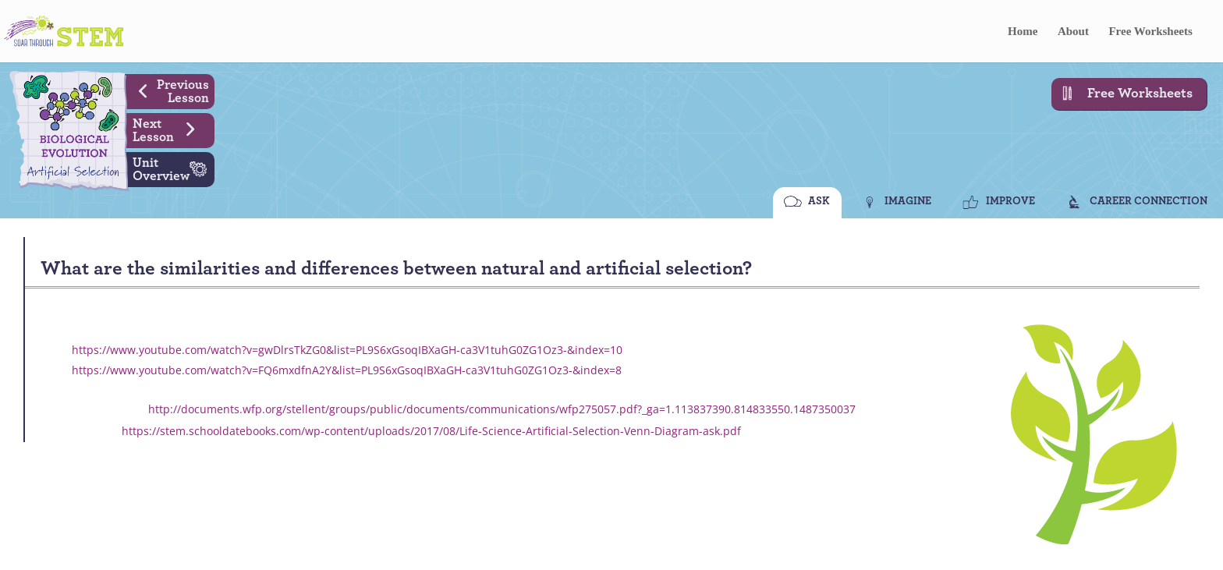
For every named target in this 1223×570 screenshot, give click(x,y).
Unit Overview (173, 167)
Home (1022, 31)
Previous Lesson (168, 89)
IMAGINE (907, 201)
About (1073, 31)
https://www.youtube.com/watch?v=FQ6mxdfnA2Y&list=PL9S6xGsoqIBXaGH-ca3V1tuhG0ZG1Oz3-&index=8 (347, 370)
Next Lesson (170, 128)
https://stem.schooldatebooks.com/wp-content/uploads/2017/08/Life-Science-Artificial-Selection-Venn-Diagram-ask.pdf (431, 430)
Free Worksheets (1150, 31)
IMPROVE (1010, 201)
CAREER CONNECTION (1148, 201)
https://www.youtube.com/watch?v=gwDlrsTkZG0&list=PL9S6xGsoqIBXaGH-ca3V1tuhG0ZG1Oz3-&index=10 (347, 349)
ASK (819, 201)
